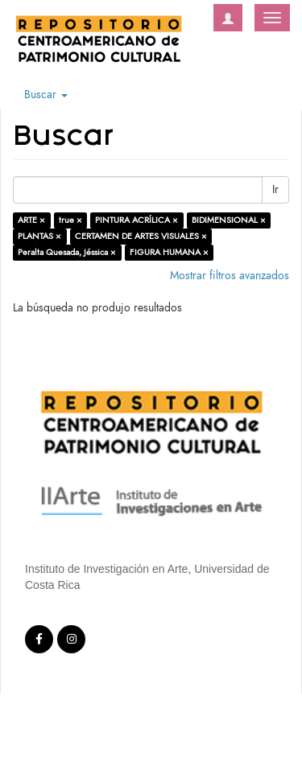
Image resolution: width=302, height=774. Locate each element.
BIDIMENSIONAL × (229, 220)
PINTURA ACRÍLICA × (136, 220)
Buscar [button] (46, 94)
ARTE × (31, 220)
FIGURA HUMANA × (169, 252)
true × (70, 220)
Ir (275, 189)
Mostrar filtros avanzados (229, 275)
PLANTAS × (39, 236)
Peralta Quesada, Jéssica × (67, 252)
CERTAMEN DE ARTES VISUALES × (141, 236)
